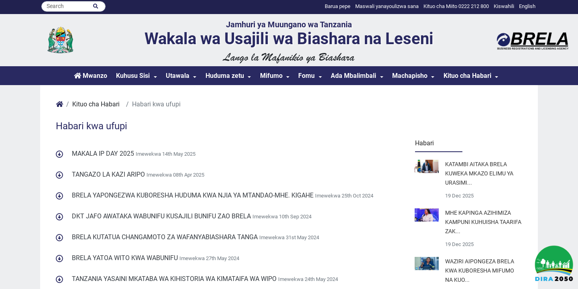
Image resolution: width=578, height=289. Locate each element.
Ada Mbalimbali (353, 75)
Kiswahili (504, 6)
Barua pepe (337, 6)
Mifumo (271, 75)
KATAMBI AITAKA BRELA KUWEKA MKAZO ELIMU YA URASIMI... (479, 173)
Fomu (306, 75)
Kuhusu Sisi (133, 75)
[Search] (73, 6)
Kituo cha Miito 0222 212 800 (456, 6)
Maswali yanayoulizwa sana (387, 6)
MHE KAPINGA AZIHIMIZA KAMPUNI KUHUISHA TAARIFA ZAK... (483, 222)
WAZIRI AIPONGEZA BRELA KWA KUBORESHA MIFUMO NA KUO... (479, 270)
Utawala (177, 75)
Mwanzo (90, 75)
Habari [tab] (424, 143)
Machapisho (409, 75)
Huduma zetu (225, 75)
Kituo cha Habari (467, 75)
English (527, 6)
